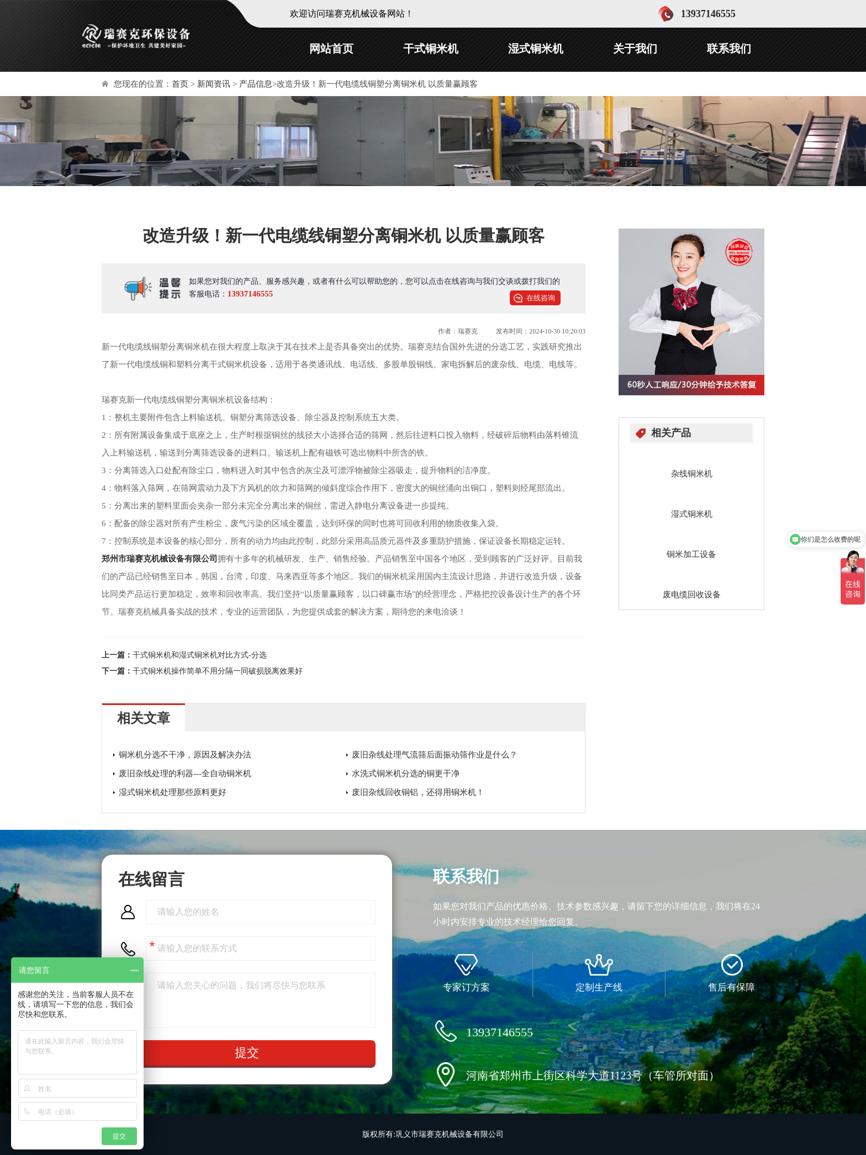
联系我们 (729, 49)
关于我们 (635, 49)
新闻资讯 (213, 84)
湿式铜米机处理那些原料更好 (172, 792)
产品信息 (255, 84)
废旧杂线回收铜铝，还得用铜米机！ (418, 792)
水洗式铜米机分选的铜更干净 (406, 773)
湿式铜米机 (535, 49)
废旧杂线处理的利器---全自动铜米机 (185, 773)
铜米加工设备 (691, 554)
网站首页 (331, 49)
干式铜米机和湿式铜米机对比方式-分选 (200, 655)
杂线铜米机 (691, 473)
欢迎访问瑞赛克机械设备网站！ (352, 13)
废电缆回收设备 (692, 594)
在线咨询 (540, 298)
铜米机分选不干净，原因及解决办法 (185, 754)
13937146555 (250, 293)
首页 (180, 84)
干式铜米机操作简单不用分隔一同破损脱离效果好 (218, 671)
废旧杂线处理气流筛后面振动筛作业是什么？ (435, 754)
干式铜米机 (430, 49)
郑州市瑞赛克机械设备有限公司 (160, 558)
